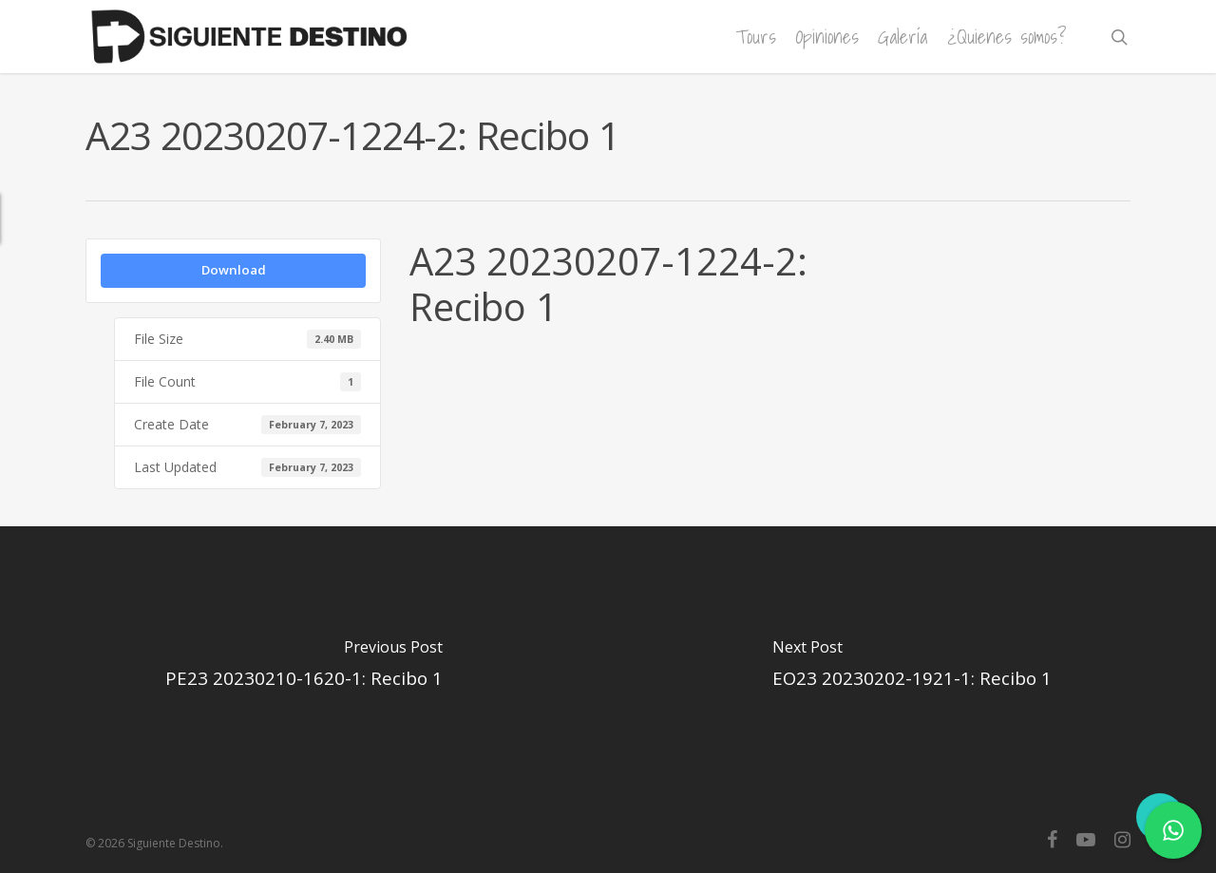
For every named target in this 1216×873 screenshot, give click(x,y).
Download (233, 269)
